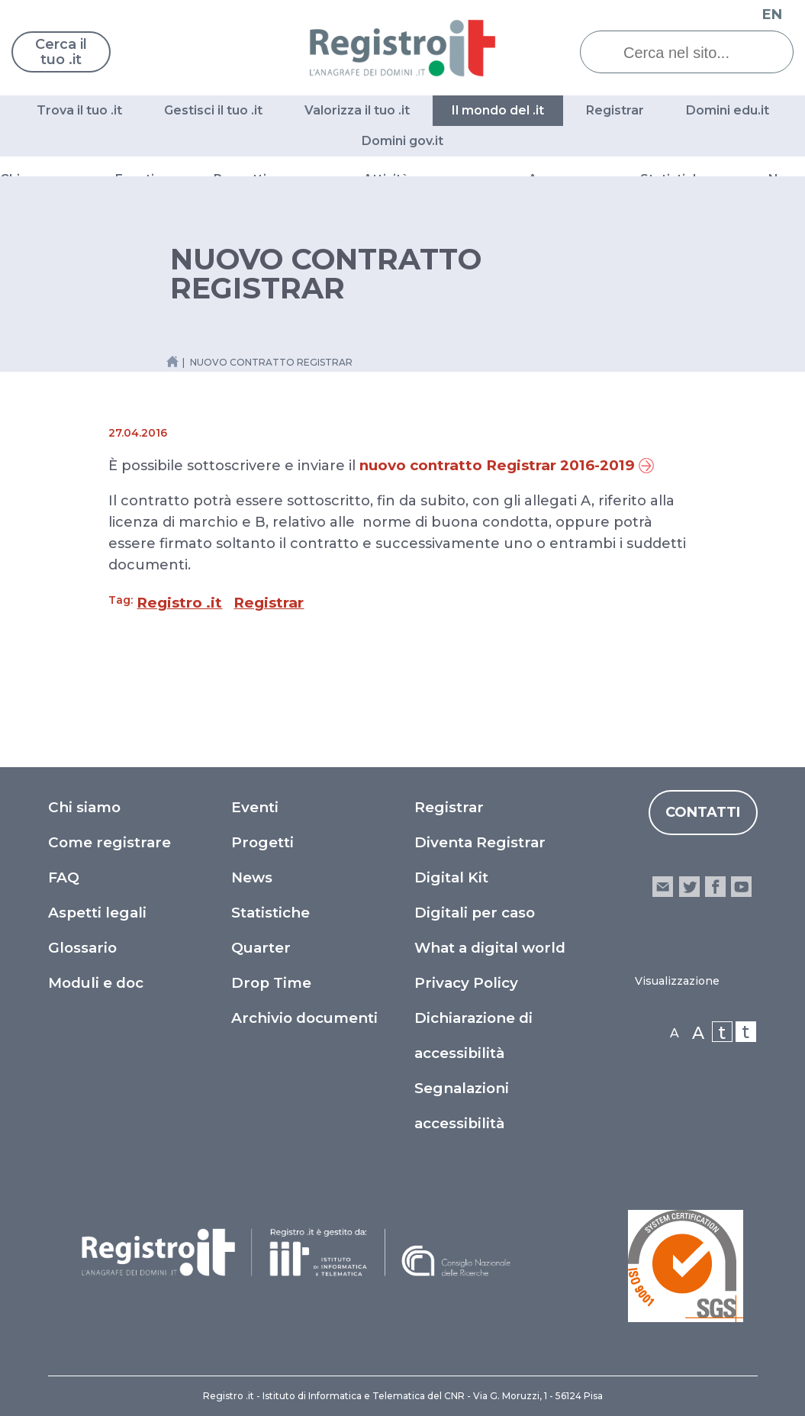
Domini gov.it (402, 141)
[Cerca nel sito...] (698, 53)
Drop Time (271, 983)
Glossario (82, 947)
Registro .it (179, 602)
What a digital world (489, 947)
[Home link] (172, 361)
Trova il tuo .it (79, 110)
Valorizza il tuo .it (357, 110)
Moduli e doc (95, 983)
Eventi (255, 807)
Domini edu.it (727, 110)
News (251, 877)
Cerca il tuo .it (61, 52)
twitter (688, 886)
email (662, 886)
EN (772, 14)
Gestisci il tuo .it (213, 110)
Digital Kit (451, 877)
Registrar (615, 110)
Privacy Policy (466, 983)
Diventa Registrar (480, 842)
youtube (741, 886)
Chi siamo (84, 807)
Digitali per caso (474, 912)
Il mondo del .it (498, 110)
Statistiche (270, 912)
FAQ (63, 877)
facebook (715, 886)
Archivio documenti (304, 1018)
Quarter (261, 947)
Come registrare (109, 842)
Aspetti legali (97, 912)
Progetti (262, 842)
